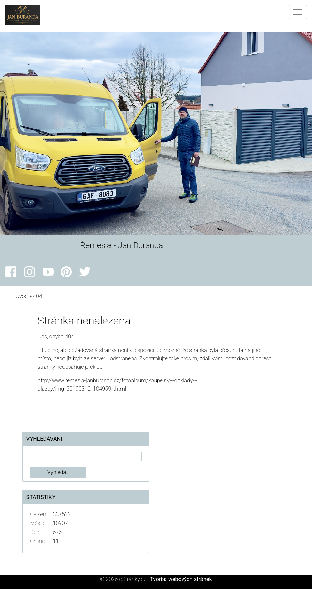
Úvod (21, 296)
